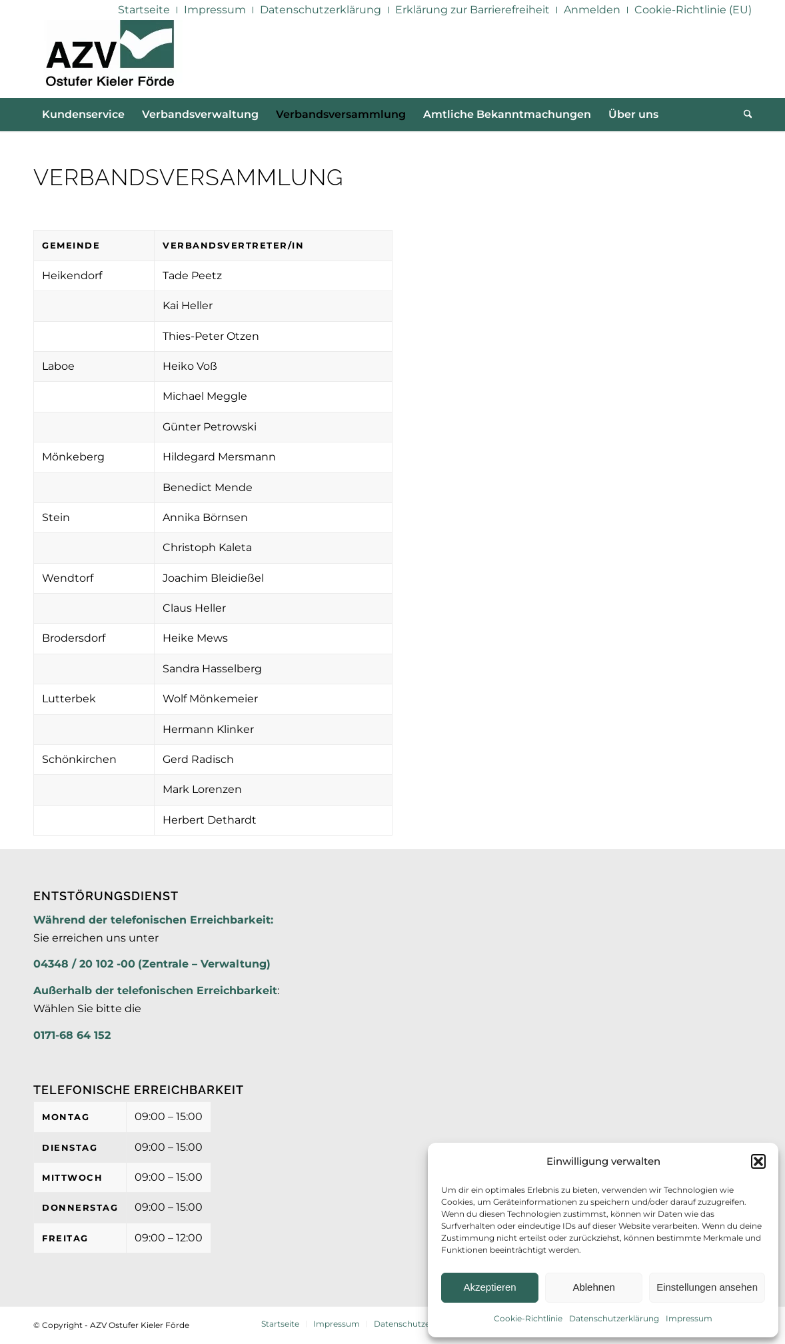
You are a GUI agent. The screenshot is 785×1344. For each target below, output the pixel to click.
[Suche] (743, 114)
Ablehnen (593, 1287)
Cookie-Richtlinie (528, 1318)
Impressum (689, 1318)
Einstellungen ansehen (707, 1287)
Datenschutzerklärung (614, 1318)
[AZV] (109, 58)
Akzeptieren (489, 1287)
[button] (758, 1161)
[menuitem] (144, 10)
